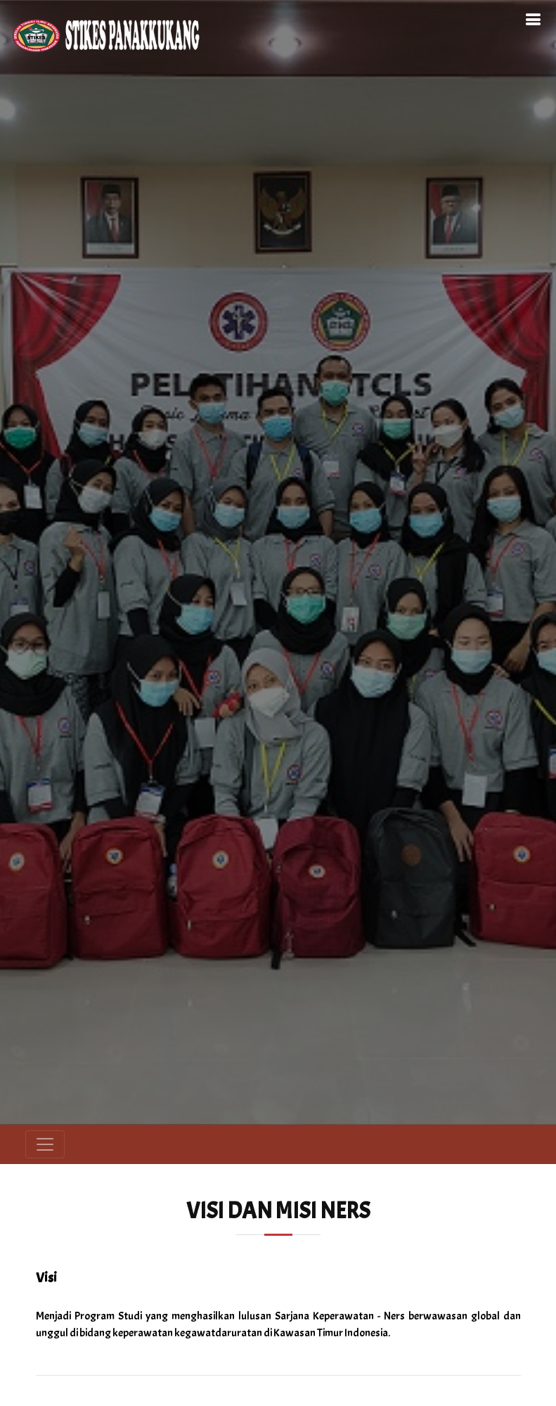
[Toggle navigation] (45, 1144)
